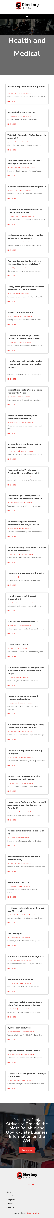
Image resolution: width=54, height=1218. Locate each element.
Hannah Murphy (14, 1080)
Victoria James (14, 783)
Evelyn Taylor (13, 703)
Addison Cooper (14, 422)
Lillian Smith (13, 1009)
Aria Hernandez (14, 1054)
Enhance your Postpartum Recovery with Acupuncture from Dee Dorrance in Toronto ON (26, 805)
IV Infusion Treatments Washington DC (25, 956)
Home (8, 1192)
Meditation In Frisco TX (18, 882)
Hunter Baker (13, 577)
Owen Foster (13, 371)
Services (9, 1203)
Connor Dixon (13, 142)
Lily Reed (12, 294)
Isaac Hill (12, 677)
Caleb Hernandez (15, 168)
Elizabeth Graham (15, 216)
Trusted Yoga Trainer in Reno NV (22, 621)
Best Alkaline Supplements (20, 979)
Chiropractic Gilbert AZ (18, 644)
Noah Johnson (14, 812)
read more (11, 101)
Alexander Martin (15, 915)
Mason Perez (13, 316)
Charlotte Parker (14, 960)
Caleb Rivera (13, 503)
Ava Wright (12, 268)
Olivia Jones (13, 190)
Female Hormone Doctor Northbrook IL (25, 573)
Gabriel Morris (14, 242)
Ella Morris (12, 397)
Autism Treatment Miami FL (20, 312)
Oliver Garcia (13, 528)
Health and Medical (24, 93)
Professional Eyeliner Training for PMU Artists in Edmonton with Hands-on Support (25, 670)
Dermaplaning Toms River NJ (21, 112)
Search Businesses (13, 1196)
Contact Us (27, 1150)
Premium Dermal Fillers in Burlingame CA (26, 186)
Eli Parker (12, 838)
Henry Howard (14, 451)
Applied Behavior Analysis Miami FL (24, 1050)
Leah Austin (13, 886)
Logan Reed (13, 342)
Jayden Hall (13, 93)
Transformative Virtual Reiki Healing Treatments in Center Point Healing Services (24, 364)
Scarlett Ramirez (14, 757)
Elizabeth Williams (15, 603)
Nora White (13, 116)
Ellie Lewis (12, 938)
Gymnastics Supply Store (19, 1028)
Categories (10, 1200)
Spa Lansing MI (14, 933)
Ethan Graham (14, 477)
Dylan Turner (13, 983)
